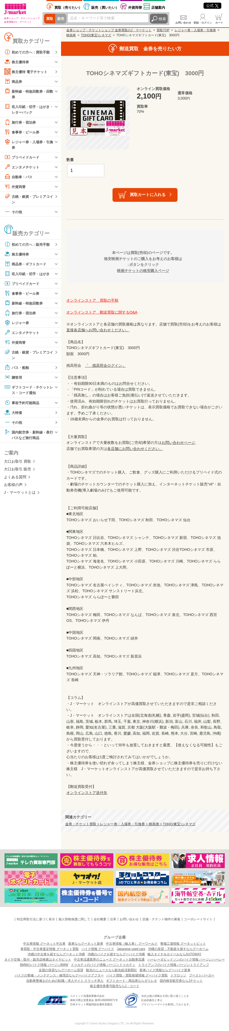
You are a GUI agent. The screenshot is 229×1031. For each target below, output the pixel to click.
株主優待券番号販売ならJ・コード (114, 986)
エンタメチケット (22, 167)
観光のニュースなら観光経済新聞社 (111, 970)
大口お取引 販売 (17, 471)
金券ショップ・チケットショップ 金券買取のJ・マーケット (109, 30)
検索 (162, 19)
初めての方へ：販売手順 (28, 245)
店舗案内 (158, 8)
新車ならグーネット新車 (85, 943)
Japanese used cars (131, 949)
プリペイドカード (22, 158)
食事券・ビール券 (22, 132)
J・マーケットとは (20, 494)
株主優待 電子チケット (27, 71)
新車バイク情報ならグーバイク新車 (165, 970)
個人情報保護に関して (74, 919)
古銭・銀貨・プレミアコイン (28, 199)
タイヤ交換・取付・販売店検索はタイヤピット (37, 959)
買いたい (105, 8)
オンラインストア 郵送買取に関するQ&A (101, 312)
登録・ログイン (202, 22)
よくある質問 (15, 479)
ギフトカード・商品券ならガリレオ (131, 981)
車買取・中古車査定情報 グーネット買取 (49, 949)
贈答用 (13, 379)
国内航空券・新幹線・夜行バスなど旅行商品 (28, 436)
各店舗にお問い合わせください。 (135, 449)
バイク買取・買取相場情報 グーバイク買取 (137, 975)
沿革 (113, 919)
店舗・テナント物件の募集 (161, 919)
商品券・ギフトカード (26, 265)
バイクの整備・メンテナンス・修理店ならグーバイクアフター (59, 975)
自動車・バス (19, 177)
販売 (61, 19)
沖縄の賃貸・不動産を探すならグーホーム (178, 949)
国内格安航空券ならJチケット (181, 981)
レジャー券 (17, 324)
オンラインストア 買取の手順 (92, 300)
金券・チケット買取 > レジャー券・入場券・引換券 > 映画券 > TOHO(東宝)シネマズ (130, 824)
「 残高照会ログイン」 (105, 365)
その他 (13, 213)
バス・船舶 (17, 369)
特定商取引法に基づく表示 (36, 919)
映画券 (71, 35)
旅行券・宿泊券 (21, 122)
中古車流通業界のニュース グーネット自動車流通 (109, 959)
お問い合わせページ (178, 442)
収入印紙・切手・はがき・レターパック (26, 109)
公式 (212, 5)
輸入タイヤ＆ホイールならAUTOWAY (174, 954)
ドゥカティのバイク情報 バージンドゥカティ (103, 965)
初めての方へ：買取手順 (28, 52)
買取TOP (163, 30)
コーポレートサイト (198, 919)
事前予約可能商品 (22, 404)
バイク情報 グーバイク (97, 949)
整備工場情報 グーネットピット (183, 943)
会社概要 (100, 919)
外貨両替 (135, 8)
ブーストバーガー (201, 975)
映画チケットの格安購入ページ (143, 271)
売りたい (68, 8)
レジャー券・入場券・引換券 (28, 144)
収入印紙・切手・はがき (28, 275)
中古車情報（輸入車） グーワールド (132, 943)
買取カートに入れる (148, 194)
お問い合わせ (183, 22)
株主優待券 (17, 62)
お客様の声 (13, 487)
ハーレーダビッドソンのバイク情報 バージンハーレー (186, 959)
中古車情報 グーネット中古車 (44, 943)
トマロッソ (178, 975)
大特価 (13, 414)
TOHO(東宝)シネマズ (96, 35)
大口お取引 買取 (17, 463)
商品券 (13, 81)
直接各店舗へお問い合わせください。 (97, 330)
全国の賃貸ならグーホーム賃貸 (61, 970)
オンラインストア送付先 (86, 793)
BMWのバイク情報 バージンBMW (44, 965)
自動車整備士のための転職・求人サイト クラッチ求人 (64, 981)
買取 (50, 19)
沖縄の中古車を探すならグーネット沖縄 (56, 954)
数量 (70, 160)
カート (219, 22)
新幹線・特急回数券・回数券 (28, 93)
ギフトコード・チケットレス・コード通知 (28, 391)
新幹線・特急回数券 (24, 304)
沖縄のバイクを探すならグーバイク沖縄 (116, 954)
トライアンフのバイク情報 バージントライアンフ (173, 965)
